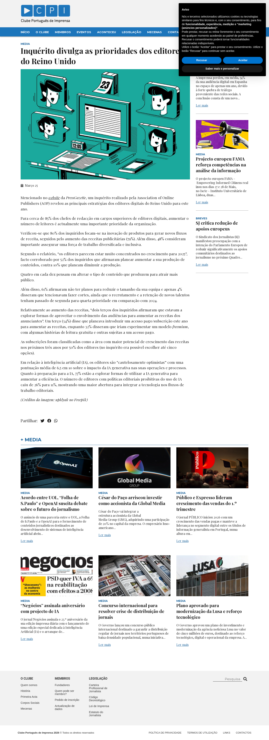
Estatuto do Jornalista (96, 714)
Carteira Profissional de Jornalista (98, 688)
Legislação (131, 32)
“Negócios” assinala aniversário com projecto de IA (53, 608)
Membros (63, 32)
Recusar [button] (201, 720)
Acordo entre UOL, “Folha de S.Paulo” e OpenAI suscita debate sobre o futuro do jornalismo (54, 503)
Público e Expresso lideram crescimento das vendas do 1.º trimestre (206, 503)
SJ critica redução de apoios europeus (217, 226)
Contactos (177, 32)
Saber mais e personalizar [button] (222, 729)
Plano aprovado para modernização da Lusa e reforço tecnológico (209, 611)
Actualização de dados (65, 707)
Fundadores (62, 685)
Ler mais (202, 105)
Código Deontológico (97, 699)
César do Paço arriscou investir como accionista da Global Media (132, 500)
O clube (27, 678)
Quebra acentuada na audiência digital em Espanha (218, 63)
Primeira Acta (29, 696)
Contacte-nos (238, 7)
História (25, 690)
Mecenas (154, 32)
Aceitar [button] (242, 720)
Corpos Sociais (30, 702)
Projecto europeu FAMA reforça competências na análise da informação (221, 164)
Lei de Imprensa (99, 706)
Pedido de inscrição (67, 699)
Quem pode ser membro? (64, 692)
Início (25, 32)
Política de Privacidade (165, 732)
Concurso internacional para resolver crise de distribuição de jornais (131, 611)
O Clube (42, 32)
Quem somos (29, 685)
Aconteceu (106, 32)
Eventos (84, 32)
